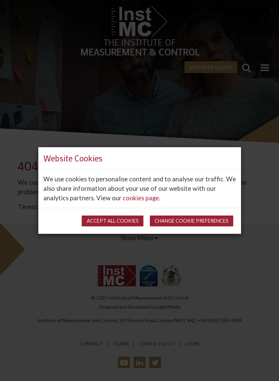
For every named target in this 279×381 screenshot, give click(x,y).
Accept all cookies (113, 221)
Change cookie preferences (191, 221)
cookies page (141, 198)
